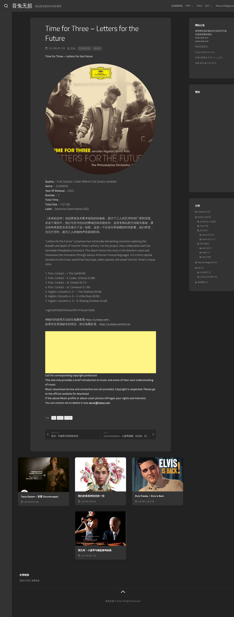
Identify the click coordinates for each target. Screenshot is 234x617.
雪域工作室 (24, 581)
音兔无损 (28, 6)
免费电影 (35, 581)
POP (182, 5)
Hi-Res (68, 418)
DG (53, 418)
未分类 (201, 283)
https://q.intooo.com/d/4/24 (116, 324)
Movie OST (206, 240)
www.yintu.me (201, 38)
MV (199, 268)
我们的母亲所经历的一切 (91, 496)
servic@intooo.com (101, 403)
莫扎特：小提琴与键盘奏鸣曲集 (95, 550)
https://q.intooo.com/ (99, 320)
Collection (202, 212)
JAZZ (204, 249)
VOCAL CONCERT (207, 277)
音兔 (73, 49)
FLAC (60, 418)
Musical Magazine (219, 5)
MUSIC (97, 49)
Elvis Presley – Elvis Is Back (149, 496)
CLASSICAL (171, 5)
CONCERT (204, 273)
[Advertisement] (100, 353)
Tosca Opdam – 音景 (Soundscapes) (39, 497)
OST (201, 5)
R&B (204, 253)
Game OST (206, 235)
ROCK (204, 258)
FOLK (193, 5)
